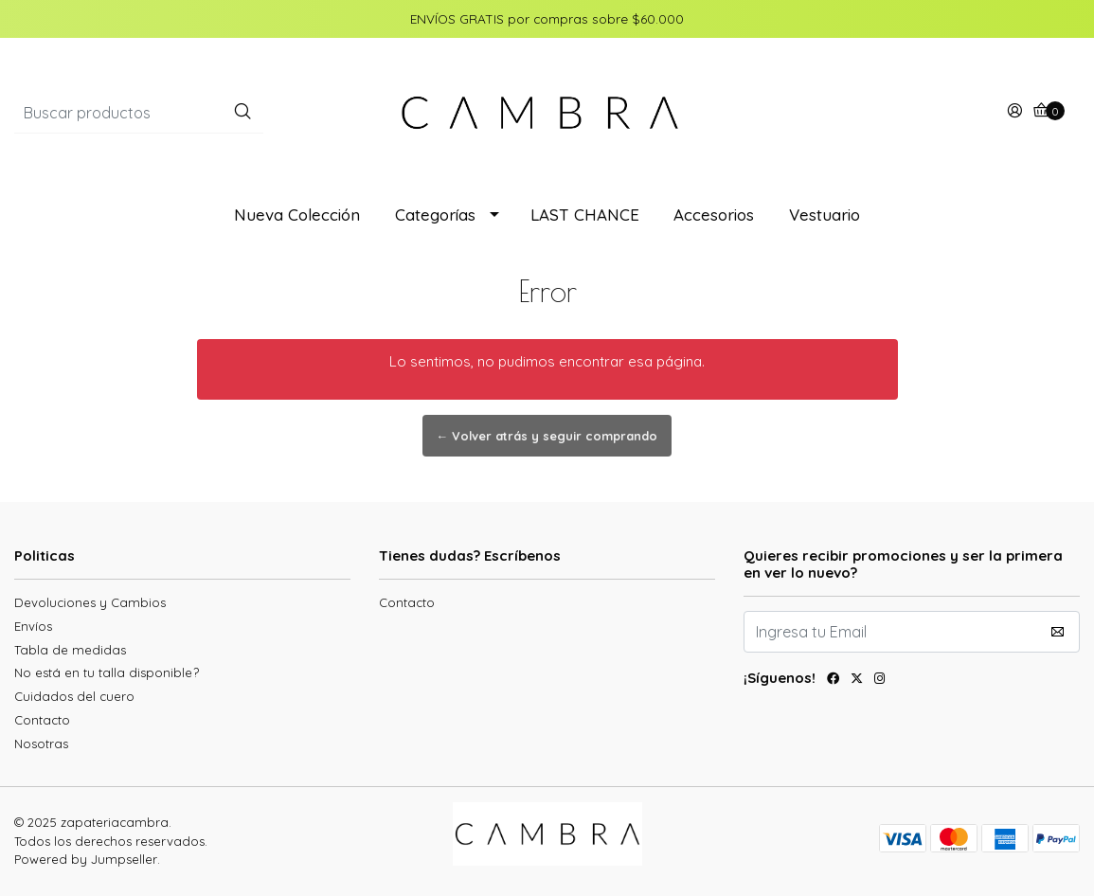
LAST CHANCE (584, 214)
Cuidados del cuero (74, 696)
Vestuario (824, 214)
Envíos (33, 626)
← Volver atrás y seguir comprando (547, 435)
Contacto (42, 719)
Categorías (435, 214)
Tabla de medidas (70, 649)
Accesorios (713, 214)
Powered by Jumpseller (85, 859)
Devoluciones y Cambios (90, 602)
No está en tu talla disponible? (106, 672)
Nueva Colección (297, 214)
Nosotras (41, 743)
